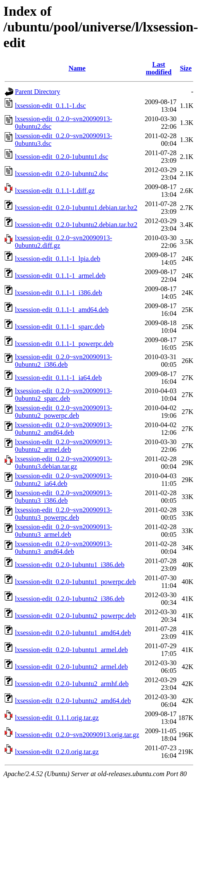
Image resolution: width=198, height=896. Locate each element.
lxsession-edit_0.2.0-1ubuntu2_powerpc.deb (75, 615)
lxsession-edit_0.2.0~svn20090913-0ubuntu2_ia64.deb (63, 479)
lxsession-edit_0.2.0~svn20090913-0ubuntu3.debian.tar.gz (63, 462)
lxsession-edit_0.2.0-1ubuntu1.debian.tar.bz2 (76, 207)
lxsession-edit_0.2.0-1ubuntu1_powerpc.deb (75, 581)
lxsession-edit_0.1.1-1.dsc (50, 105)
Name (77, 68)
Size (186, 68)
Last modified (158, 68)
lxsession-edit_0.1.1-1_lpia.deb (57, 258)
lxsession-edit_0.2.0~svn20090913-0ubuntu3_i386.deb (63, 496)
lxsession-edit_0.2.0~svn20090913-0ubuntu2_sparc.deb (63, 394)
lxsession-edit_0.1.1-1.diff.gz (55, 190)
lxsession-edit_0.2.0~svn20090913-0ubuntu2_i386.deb (63, 360)
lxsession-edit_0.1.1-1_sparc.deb (59, 326)
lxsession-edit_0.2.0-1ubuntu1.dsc (61, 156)
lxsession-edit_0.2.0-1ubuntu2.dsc (61, 173)
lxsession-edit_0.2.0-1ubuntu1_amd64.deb (73, 632)
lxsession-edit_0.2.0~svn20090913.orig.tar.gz (77, 734)
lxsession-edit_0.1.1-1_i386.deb (58, 292)
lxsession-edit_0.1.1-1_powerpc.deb (64, 343)
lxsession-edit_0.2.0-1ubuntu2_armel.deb (71, 666)
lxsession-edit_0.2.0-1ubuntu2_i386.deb (69, 598)
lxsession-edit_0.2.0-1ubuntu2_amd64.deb (73, 700)
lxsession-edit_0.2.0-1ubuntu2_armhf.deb (72, 683)
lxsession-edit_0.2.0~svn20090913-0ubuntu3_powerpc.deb (63, 513)
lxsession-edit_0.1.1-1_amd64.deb (62, 309)
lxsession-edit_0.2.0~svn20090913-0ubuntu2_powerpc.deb (63, 411)
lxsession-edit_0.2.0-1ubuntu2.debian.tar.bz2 (76, 224)
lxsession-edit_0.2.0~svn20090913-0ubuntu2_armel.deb (63, 445)
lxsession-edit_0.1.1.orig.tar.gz (57, 717)
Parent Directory (37, 91)
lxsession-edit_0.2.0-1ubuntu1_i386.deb (69, 564)
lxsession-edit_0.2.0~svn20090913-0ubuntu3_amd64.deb (63, 547)
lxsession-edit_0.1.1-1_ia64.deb (58, 377)
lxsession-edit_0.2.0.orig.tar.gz (57, 751)
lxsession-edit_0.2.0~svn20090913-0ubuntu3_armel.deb (63, 530)
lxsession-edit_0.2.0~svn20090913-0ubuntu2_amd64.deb (63, 428)
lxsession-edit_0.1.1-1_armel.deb (60, 275)
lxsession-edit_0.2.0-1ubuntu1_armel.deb (71, 649)
